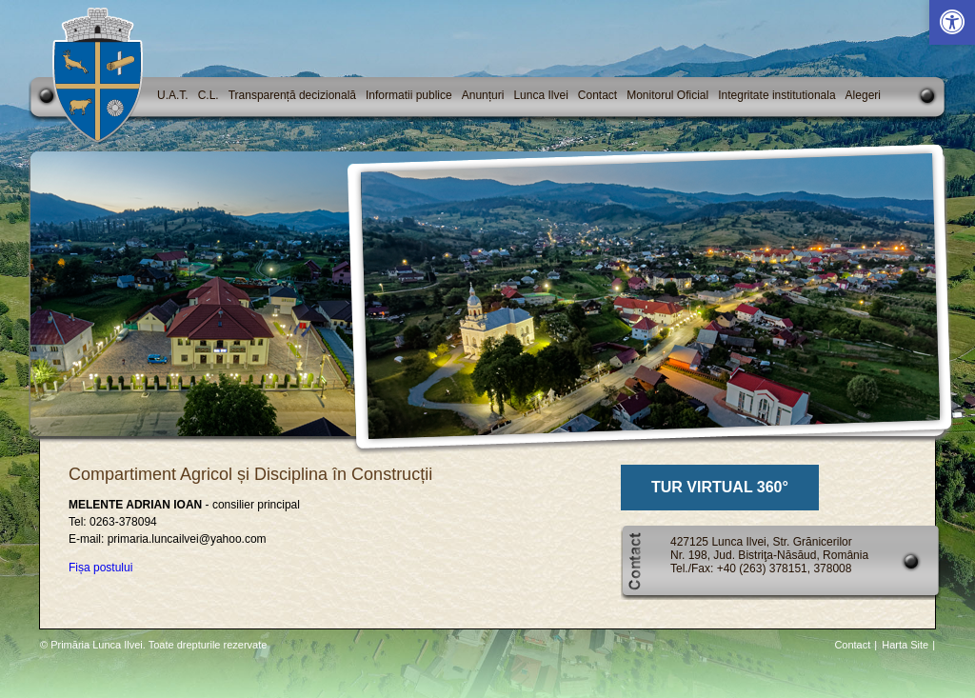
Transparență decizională (292, 95)
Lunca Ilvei (540, 95)
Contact (597, 95)
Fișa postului (100, 567)
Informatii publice (409, 95)
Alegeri (863, 95)
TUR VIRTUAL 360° (719, 487)
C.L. (208, 95)
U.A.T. (173, 95)
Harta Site (905, 644)
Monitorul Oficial (667, 95)
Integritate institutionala (776, 95)
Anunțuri (483, 95)
